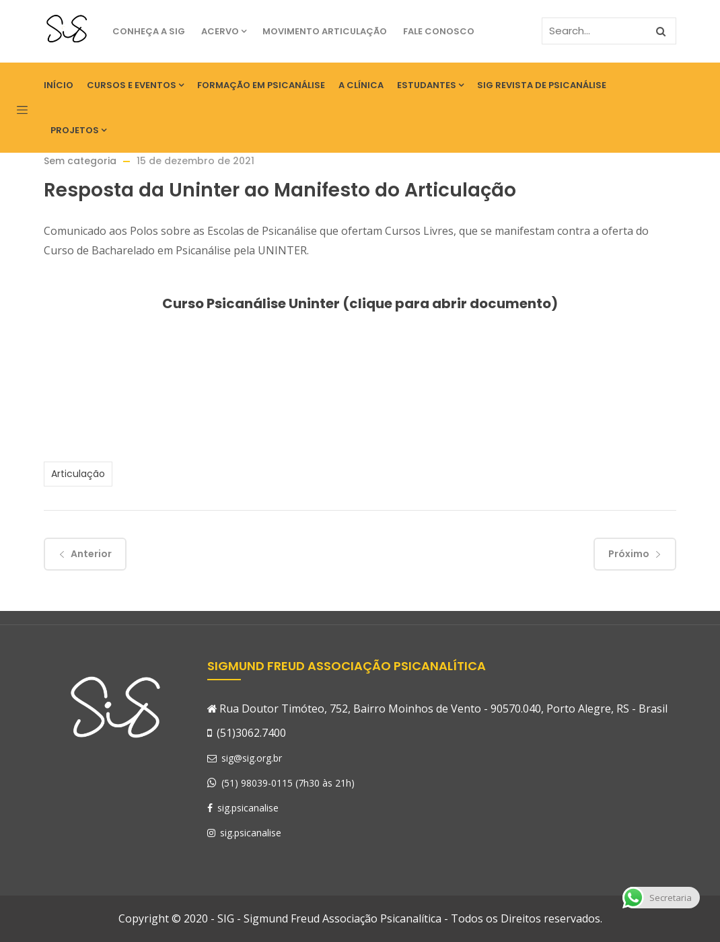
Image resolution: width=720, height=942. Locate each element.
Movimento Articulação (324, 31)
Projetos (78, 130)
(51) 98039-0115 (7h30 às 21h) (288, 782)
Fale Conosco (438, 31)
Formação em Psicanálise (261, 85)
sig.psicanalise (243, 807)
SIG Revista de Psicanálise (541, 85)
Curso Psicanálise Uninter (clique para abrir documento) (360, 303)
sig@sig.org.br (244, 758)
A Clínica (361, 85)
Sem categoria (80, 161)
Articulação (78, 473)
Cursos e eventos (135, 85)
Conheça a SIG (148, 31)
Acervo (223, 31)
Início (58, 85)
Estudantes (430, 85)
